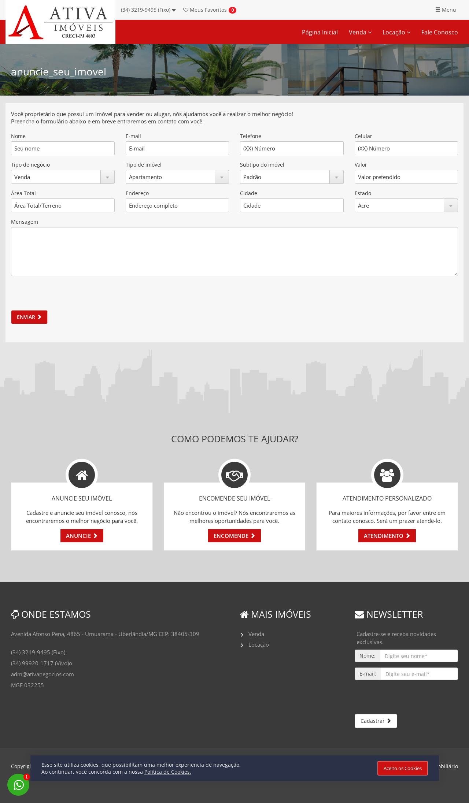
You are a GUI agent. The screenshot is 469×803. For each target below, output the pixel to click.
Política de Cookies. (167, 771)
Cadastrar (376, 720)
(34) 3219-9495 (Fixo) (148, 9)
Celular (363, 136)
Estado (363, 193)
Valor (361, 164)
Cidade (248, 193)
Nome (18, 136)
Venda (360, 32)
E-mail (133, 136)
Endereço (137, 193)
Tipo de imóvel (144, 164)
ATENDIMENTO (387, 535)
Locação (396, 32)
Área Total (23, 193)
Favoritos (205, 9)
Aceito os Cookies (403, 768)
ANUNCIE (82, 535)
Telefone (250, 136)
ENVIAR (29, 316)
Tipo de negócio (30, 164)
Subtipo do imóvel (262, 164)
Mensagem (24, 221)
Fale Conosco (439, 32)
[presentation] (66, 296)
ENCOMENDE (234, 535)
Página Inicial (320, 32)
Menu (445, 9)
